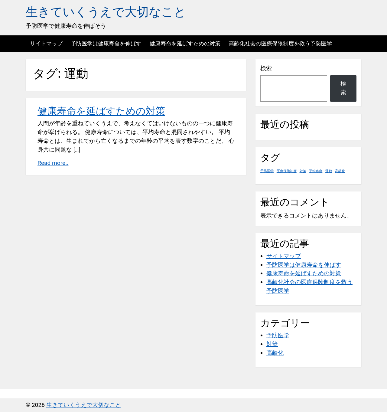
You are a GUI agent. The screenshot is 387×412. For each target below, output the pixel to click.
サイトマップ (46, 43)
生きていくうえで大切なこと (106, 12)
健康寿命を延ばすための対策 (185, 43)
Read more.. (52, 162)
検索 (266, 68)
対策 (272, 344)
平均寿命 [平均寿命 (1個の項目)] (315, 171)
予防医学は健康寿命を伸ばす (106, 43)
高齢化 (275, 352)
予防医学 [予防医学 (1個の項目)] (267, 171)
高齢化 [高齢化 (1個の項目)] (340, 171)
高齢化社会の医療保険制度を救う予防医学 (280, 43)
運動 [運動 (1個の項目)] (328, 171)
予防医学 (277, 335)
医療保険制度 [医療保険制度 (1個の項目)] (287, 171)
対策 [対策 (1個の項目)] (303, 171)
